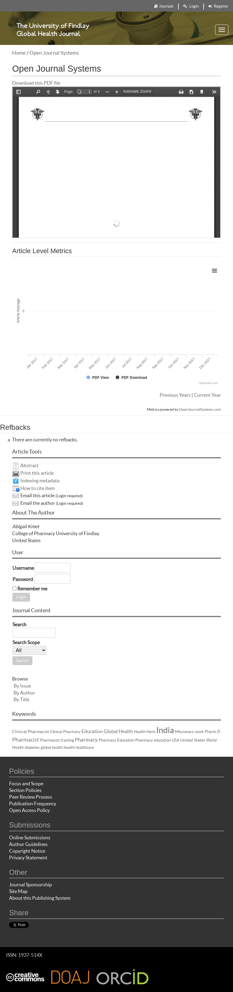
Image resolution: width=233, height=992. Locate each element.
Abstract (29, 465)
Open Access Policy (29, 810)
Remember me (32, 588)
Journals (164, 6)
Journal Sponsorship (30, 884)
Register (218, 6)
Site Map (18, 891)
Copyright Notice (27, 851)
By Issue (22, 685)
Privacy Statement (28, 857)
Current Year (207, 395)
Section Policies (25, 790)
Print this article (37, 473)
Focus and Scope (26, 783)
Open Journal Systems (54, 53)
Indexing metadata (39, 480)
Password (22, 579)
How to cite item (37, 488)
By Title (21, 699)
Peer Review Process (30, 797)
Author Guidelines (28, 844)
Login (191, 6)
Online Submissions (29, 837)
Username (23, 568)
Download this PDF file (36, 83)
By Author (24, 692)
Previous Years (175, 395)
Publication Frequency (32, 803)
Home (19, 53)
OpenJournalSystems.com (200, 409)
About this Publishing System (39, 898)
